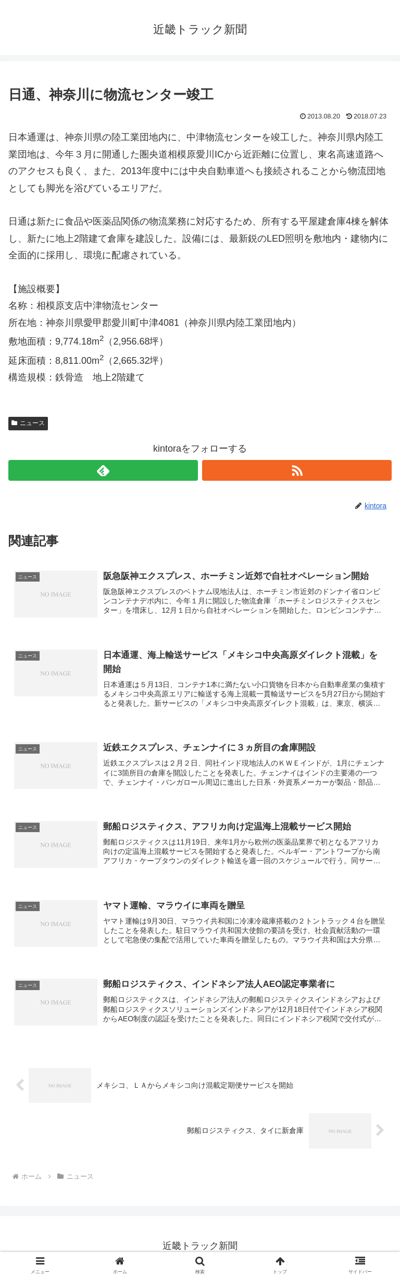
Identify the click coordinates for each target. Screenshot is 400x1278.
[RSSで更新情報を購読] (297, 470)
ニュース (28, 423)
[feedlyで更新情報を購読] (103, 470)
